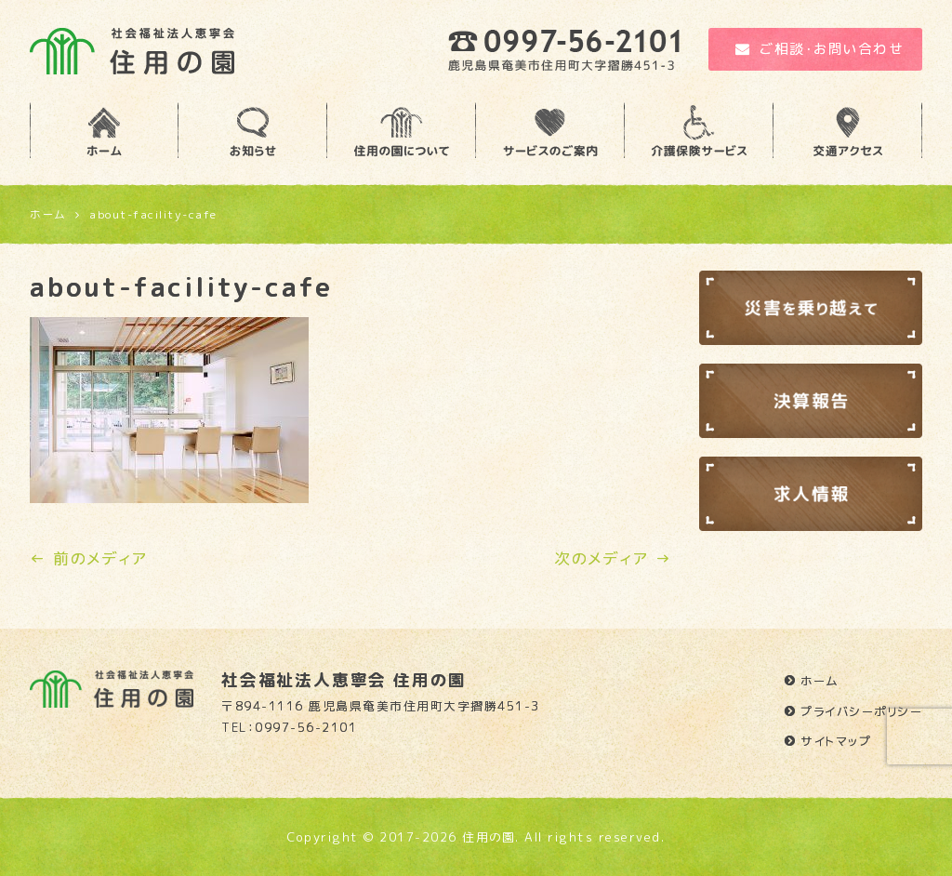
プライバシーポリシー (861, 711)
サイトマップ (835, 741)
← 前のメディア (88, 558)
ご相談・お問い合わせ (820, 49)
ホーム (820, 680)
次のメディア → (612, 558)
